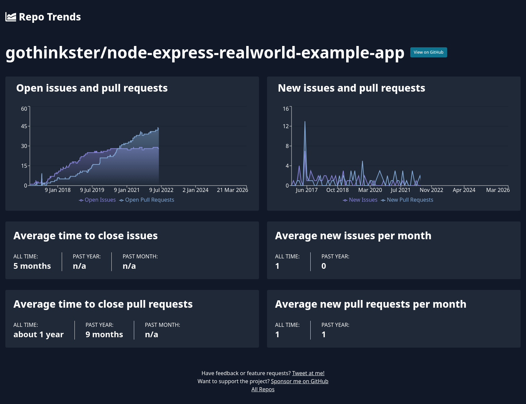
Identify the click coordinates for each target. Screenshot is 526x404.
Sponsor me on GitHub (299, 381)
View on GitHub (429, 52)
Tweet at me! (308, 373)
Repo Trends (43, 17)
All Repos (263, 389)
